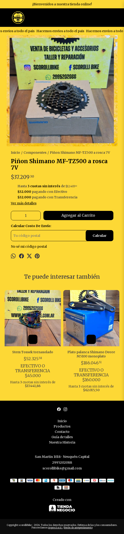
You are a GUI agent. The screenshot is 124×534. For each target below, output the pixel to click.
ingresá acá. (55, 527)
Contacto (62, 432)
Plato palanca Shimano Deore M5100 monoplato (91, 354)
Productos (62, 426)
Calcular (99, 236)
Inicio (62, 421)
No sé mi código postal (29, 246)
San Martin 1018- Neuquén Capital (62, 457)
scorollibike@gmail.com (62, 468)
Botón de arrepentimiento (78, 527)
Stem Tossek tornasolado (32, 352)
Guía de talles (62, 437)
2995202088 (62, 462)
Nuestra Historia (62, 442)
